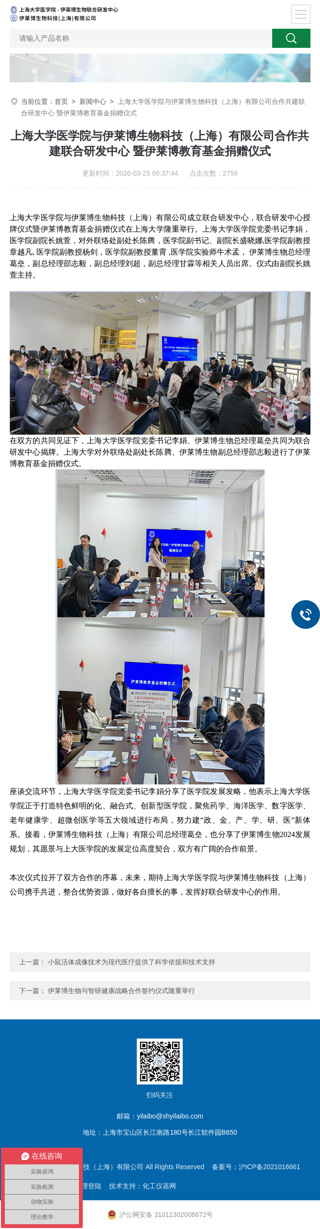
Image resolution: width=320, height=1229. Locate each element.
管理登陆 (88, 1186)
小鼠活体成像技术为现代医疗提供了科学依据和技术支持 (131, 962)
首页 (61, 101)
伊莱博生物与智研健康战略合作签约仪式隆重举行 (121, 990)
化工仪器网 (159, 1186)
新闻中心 (92, 101)
